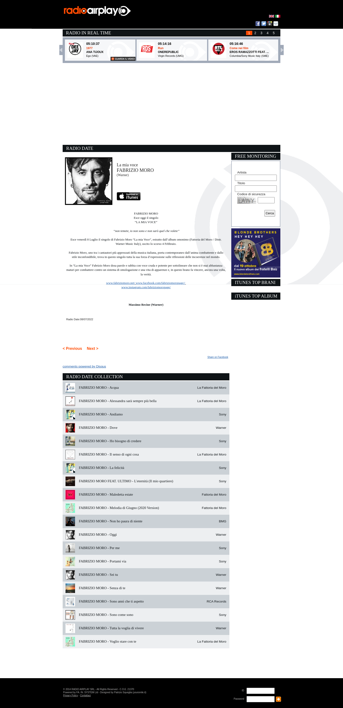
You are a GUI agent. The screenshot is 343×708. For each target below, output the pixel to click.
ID (243, 690)
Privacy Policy (70, 695)
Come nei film (239, 48)
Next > (92, 348)
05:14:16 (164, 44)
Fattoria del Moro (214, 494)
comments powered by (84, 366)
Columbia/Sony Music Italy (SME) (249, 55)
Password (239, 699)
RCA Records (216, 601)
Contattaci (85, 695)
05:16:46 (236, 44)
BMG (222, 521)
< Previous (72, 348)
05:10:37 (93, 44)
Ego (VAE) (92, 55)
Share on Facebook (217, 357)
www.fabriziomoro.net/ (120, 283)
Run (160, 48)
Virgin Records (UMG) (171, 55)
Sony (222, 414)
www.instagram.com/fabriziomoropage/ (146, 287)
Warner (221, 428)
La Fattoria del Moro (211, 387)
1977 (89, 48)
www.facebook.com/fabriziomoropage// (160, 283)
